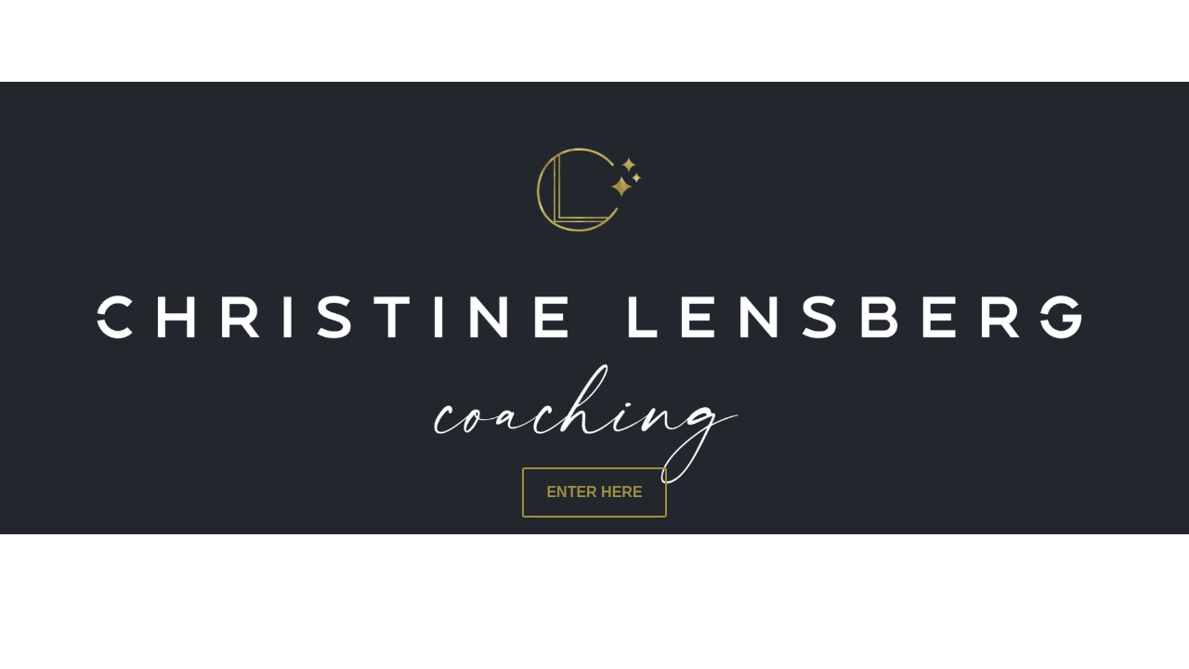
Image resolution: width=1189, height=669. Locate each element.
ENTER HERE (594, 492)
